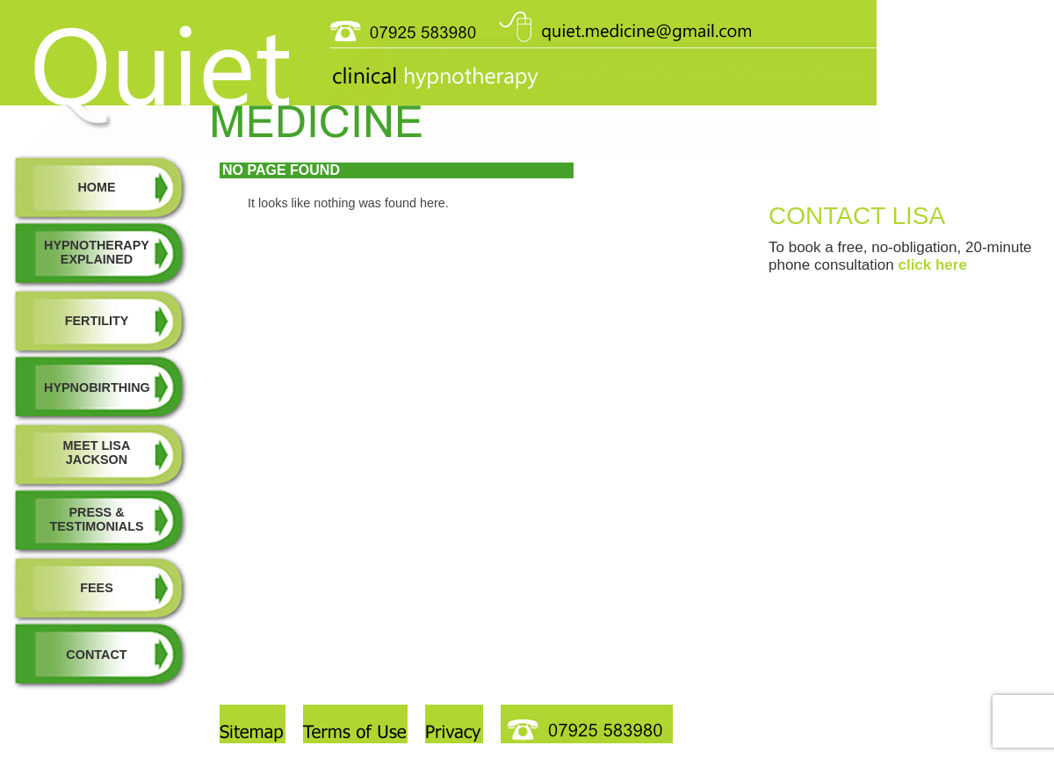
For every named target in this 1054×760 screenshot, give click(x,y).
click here (932, 265)
